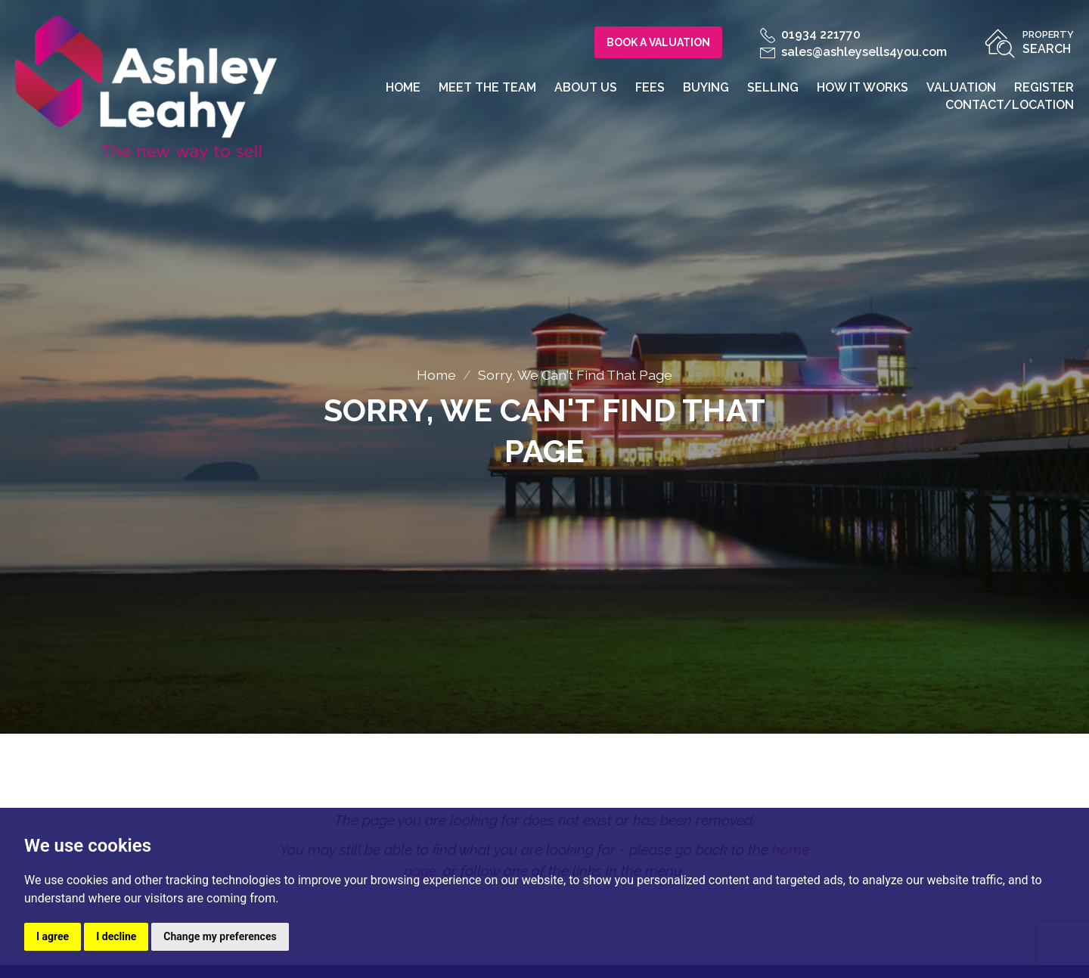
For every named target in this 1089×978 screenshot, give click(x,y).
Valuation (961, 87)
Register (1044, 87)
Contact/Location (1009, 105)
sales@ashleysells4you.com (853, 52)
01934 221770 (810, 34)
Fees (650, 87)
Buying (706, 87)
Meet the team (487, 87)
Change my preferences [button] (219, 936)
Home (403, 87)
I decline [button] (116, 936)
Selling (773, 87)
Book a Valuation (658, 42)
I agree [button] (52, 936)
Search (1048, 41)
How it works (862, 87)
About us (585, 87)
